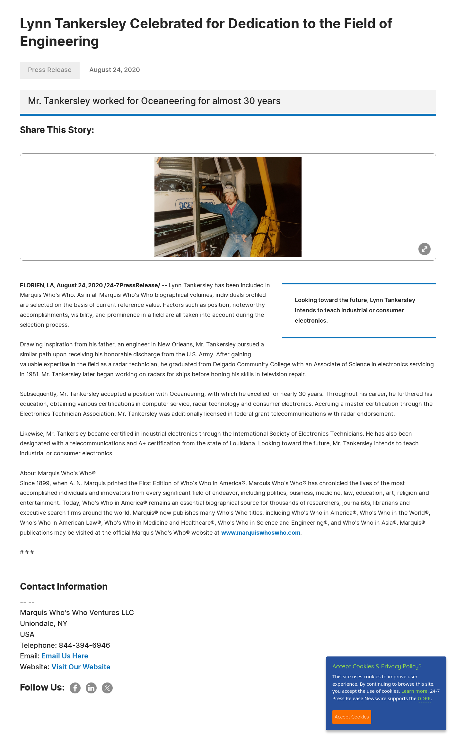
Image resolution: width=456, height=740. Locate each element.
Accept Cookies (352, 717)
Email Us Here (64, 656)
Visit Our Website (80, 667)
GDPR (424, 698)
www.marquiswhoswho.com (260, 533)
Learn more (414, 691)
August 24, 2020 (114, 70)
